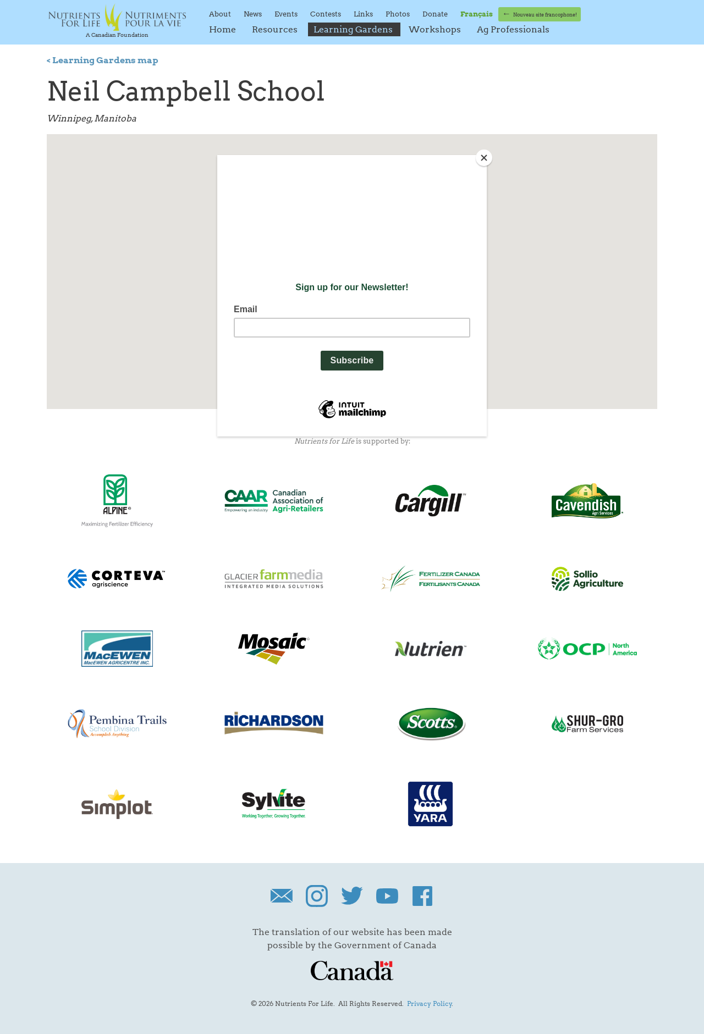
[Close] (484, 158)
